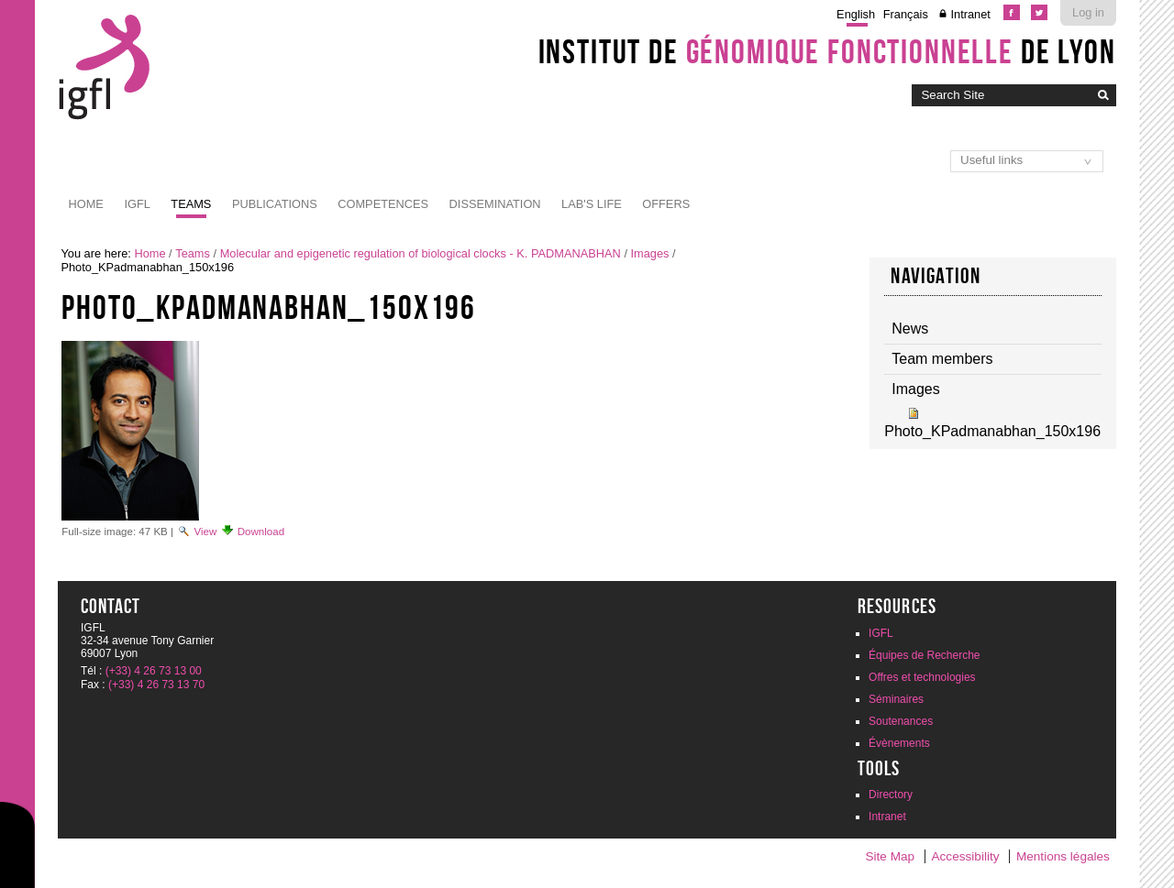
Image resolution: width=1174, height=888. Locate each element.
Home (86, 204)
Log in (1088, 12)
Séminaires (896, 699)
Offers (666, 204)
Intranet (970, 14)
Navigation (935, 276)
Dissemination (495, 204)
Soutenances (901, 721)
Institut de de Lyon (827, 51)
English (855, 14)
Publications (274, 204)
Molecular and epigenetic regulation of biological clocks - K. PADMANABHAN (420, 253)
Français (905, 14)
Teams (191, 204)
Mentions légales (1063, 856)
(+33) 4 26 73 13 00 (153, 670)
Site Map (889, 856)
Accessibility (966, 856)
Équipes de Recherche (924, 655)
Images (650, 253)
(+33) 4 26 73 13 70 (156, 684)
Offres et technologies (922, 677)
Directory (891, 794)
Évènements (899, 743)
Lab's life (591, 204)
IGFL (137, 204)
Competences (383, 204)
